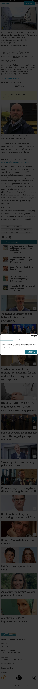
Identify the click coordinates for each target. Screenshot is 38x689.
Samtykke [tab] (7, 339)
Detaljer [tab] (19, 339)
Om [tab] (31, 339)
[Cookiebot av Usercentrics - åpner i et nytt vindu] (32, 336)
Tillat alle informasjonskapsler (31, 352)
